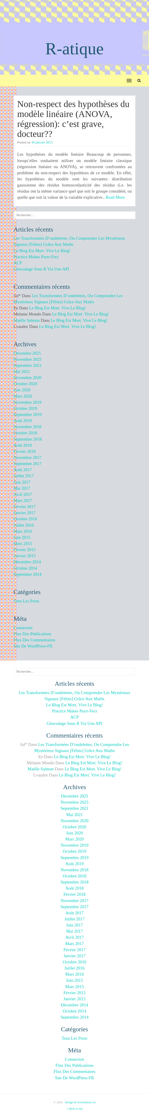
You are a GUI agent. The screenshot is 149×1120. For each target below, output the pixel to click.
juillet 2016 (24, 525)
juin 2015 (22, 537)
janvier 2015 (25, 555)
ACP (18, 262)
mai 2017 (22, 488)
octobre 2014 (25, 568)
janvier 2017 (25, 512)
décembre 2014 (27, 561)
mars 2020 (23, 396)
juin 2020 (22, 389)
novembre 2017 (27, 457)
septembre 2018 (28, 439)
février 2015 (25, 549)
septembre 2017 (28, 463)
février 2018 (25, 451)
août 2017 (23, 469)
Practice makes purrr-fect (36, 256)
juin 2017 (22, 482)
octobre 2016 (25, 518)
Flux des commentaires (34, 640)
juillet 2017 (24, 475)
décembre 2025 (27, 353)
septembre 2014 (28, 574)
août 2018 (23, 445)
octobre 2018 (25, 432)
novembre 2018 (27, 426)
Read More (115, 197)
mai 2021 (22, 371)
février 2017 (25, 506)
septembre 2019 (28, 414)
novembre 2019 (27, 402)
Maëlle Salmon (27, 320)
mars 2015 (23, 543)
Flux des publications (33, 633)
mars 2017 (23, 500)
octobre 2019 (25, 408)
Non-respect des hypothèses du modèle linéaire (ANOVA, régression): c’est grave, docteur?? (73, 119)
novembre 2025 (27, 359)
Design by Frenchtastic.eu (80, 1102)
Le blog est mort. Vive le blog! (42, 250)
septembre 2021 (28, 365)
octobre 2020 (25, 383)
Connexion (23, 627)
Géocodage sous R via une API (41, 269)
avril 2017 (23, 494)
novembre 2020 (27, 377)
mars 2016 (23, 531)
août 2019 (23, 420)
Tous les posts (26, 601)
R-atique (74, 48)
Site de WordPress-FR (33, 646)
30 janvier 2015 (42, 142)
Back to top (74, 1108)
